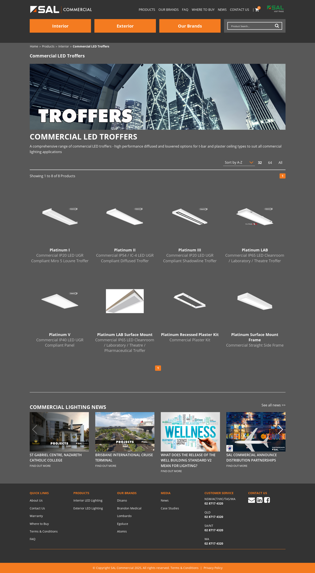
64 (270, 162)
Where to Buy (203, 9)
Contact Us (239, 9)
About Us (36, 500)
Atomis (122, 531)
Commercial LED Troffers (91, 46)
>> (284, 405)
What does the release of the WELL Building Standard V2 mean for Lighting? (188, 460)
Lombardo (124, 516)
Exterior (125, 26)
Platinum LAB (255, 255)
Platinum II (125, 255)
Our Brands (168, 9)
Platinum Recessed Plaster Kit (190, 337)
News (222, 9)
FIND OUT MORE (40, 466)
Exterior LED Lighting (88, 508)
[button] (280, 429)
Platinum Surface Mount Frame (255, 340)
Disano (122, 500)
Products (147, 9)
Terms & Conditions (44, 531)
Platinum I (60, 255)
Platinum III (190, 255)
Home (34, 46)
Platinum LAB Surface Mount (125, 342)
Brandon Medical (129, 508)
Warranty (36, 516)
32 (260, 162)
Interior (60, 26)
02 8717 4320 (213, 543)
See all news (272, 405)
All (280, 162)
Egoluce (122, 524)
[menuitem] (48, 500)
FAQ (185, 9)
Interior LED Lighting (87, 500)
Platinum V (60, 340)
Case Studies (170, 508)
